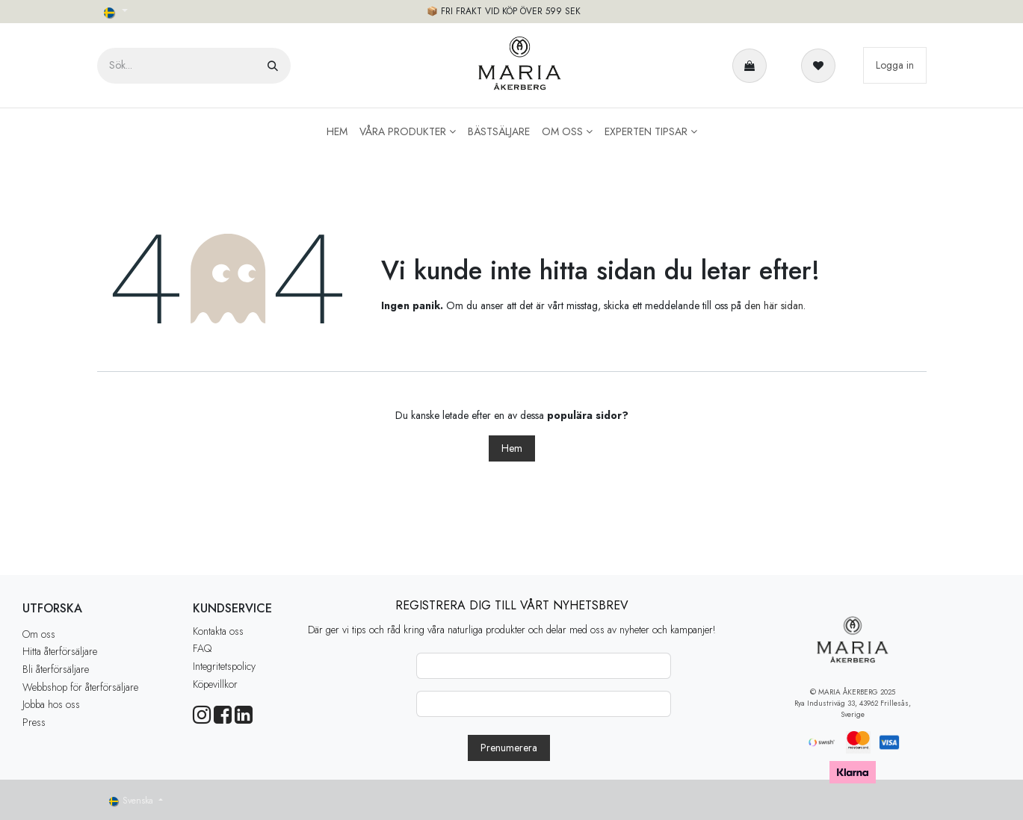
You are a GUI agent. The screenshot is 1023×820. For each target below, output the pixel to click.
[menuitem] (337, 131)
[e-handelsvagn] (752, 65)
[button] (509, 748)
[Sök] (273, 66)
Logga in (895, 65)
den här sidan (773, 305)
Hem (511, 448)
